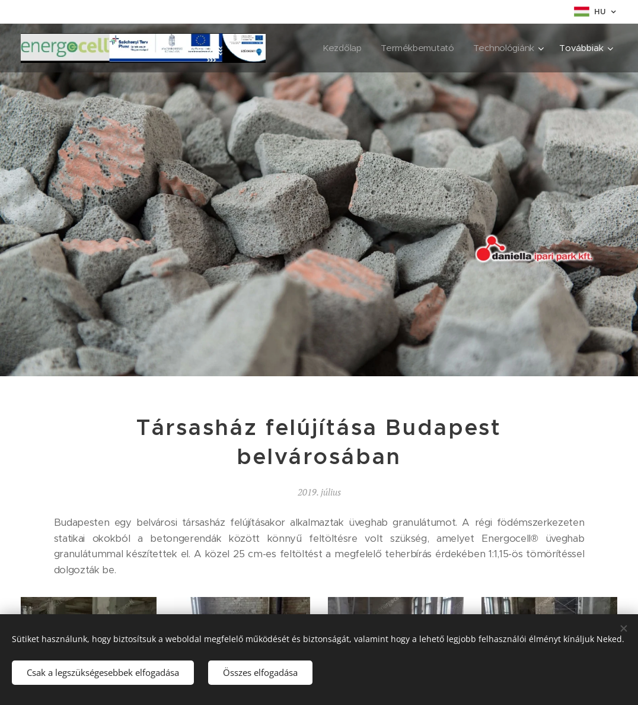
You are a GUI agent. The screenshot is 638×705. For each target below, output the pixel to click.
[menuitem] (340, 48)
